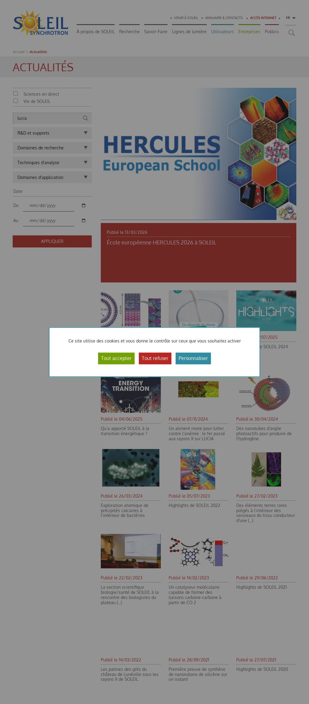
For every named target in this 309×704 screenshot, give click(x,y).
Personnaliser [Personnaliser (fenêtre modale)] (193, 358)
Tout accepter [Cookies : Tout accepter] (116, 358)
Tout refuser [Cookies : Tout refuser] (155, 358)
